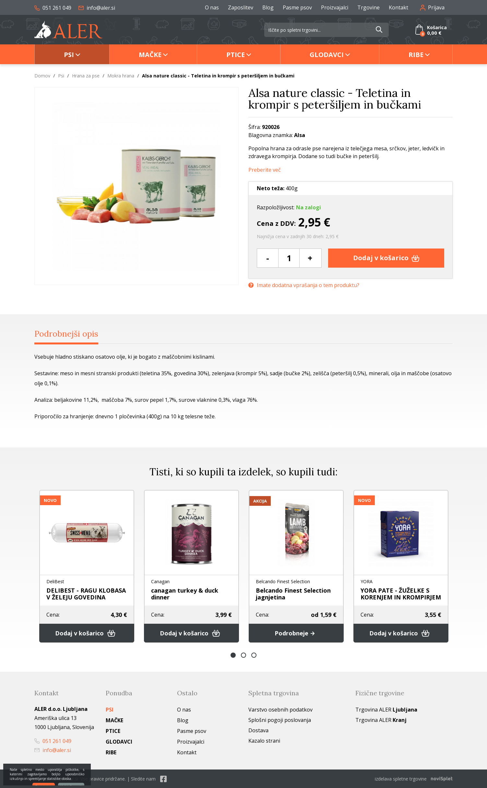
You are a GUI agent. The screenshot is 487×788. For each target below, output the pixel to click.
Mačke (150, 54)
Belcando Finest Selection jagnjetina (293, 593)
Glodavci (327, 54)
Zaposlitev (240, 7)
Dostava (258, 730)
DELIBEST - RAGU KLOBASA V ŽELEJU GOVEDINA (86, 593)
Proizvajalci (334, 7)
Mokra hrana (120, 76)
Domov (42, 76)
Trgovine (368, 7)
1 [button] (233, 655)
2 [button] (243, 655)
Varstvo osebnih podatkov (280, 709)
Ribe (416, 54)
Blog (268, 7)
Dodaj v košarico (386, 257)
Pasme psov (297, 7)
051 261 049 (52, 7)
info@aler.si (96, 7)
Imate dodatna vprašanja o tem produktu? (303, 285)
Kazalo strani (264, 740)
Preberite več (264, 170)
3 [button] (253, 655)
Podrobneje (296, 633)
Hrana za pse (86, 76)
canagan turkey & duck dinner (184, 593)
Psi (69, 54)
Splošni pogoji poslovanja (279, 720)
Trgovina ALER (386, 709)
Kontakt (398, 7)
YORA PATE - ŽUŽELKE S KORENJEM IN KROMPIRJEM (401, 593)
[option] (86, 566)
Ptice (235, 54)
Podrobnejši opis (66, 334)
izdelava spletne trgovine (401, 779)
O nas (212, 7)
